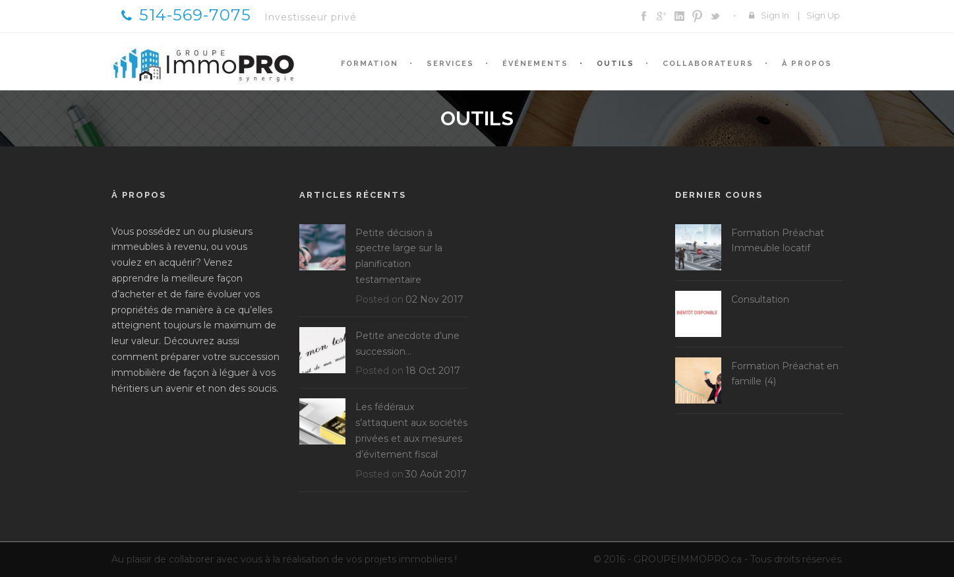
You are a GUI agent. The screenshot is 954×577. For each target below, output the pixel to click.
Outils (615, 63)
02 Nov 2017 (434, 299)
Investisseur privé (310, 17)
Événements (535, 63)
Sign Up (823, 15)
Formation (369, 63)
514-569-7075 (186, 14)
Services (450, 63)
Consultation (760, 299)
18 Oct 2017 (432, 371)
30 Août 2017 (436, 474)
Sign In (775, 15)
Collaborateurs (708, 63)
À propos (807, 63)
